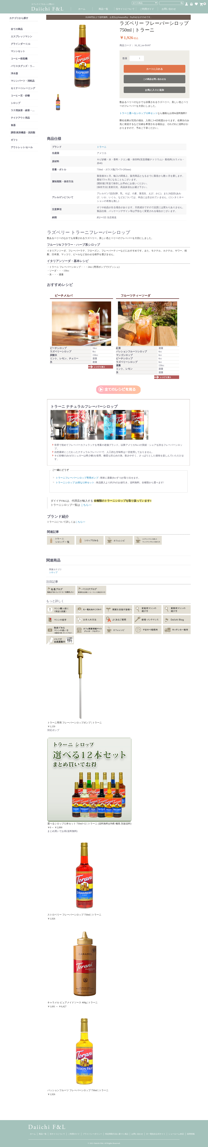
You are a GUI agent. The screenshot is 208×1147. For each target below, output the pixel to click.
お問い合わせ (169, 9)
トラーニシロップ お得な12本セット (75, 482)
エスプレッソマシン (21, 36)
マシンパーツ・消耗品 (23, 81)
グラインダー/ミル (20, 44)
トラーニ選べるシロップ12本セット (138, 113)
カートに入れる (154, 69)
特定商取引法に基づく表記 (116, 1134)
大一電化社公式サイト (155, 1134)
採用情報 (191, 1134)
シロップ (15, 103)
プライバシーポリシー (92, 1134)
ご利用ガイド (147, 9)
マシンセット (18, 51)
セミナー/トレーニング (23, 88)
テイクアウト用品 (20, 118)
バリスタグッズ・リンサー (24, 66)
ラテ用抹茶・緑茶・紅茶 (24, 110)
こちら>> (86, 504)
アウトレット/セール (22, 147)
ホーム (81, 9)
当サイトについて (125, 9)
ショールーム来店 (176, 1134)
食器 (13, 125)
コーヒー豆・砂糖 (20, 95)
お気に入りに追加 (154, 90)
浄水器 (14, 73)
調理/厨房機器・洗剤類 (23, 132)
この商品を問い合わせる (154, 79)
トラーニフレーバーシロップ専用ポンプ (77, 478)
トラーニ (101, 147)
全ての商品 (17, 29)
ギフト (14, 140)
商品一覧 (103, 9)
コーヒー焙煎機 (19, 58)
